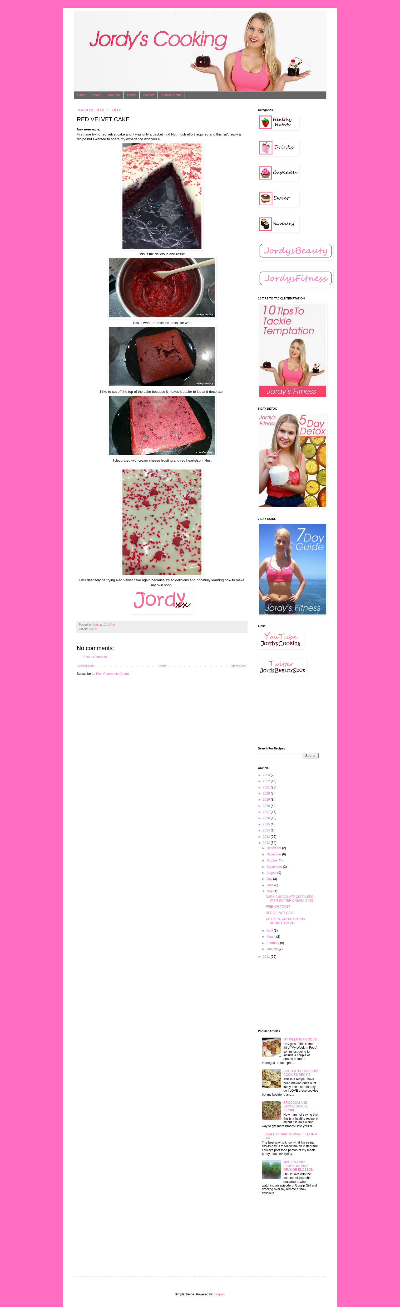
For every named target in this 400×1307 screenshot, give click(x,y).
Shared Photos (171, 95)
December (274, 848)
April (270, 930)
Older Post (238, 666)
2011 (267, 957)
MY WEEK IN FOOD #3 (300, 1039)
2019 (267, 799)
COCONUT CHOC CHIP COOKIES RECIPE (300, 1073)
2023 (267, 775)
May (269, 891)
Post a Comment (95, 657)
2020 (267, 793)
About (96, 95)
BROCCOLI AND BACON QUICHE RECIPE (295, 1106)
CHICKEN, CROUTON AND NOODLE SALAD (285, 920)
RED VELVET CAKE (280, 913)
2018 (267, 806)
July (269, 879)
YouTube (113, 95)
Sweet (93, 629)
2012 (267, 843)
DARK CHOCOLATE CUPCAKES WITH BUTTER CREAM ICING (289, 898)
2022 (267, 781)
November (274, 854)
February (273, 943)
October (272, 860)
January (272, 949)
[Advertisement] (284, 711)
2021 (267, 787)
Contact (148, 95)
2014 (267, 830)
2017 (267, 812)
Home (81, 95)
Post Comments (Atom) (112, 674)
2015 (267, 824)
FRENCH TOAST (278, 906)
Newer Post (86, 666)
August (271, 873)
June (270, 885)
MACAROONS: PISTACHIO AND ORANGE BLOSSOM (298, 1166)
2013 (267, 837)
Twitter (131, 95)
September (274, 867)
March (271, 936)
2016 (267, 818)
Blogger (219, 1294)
